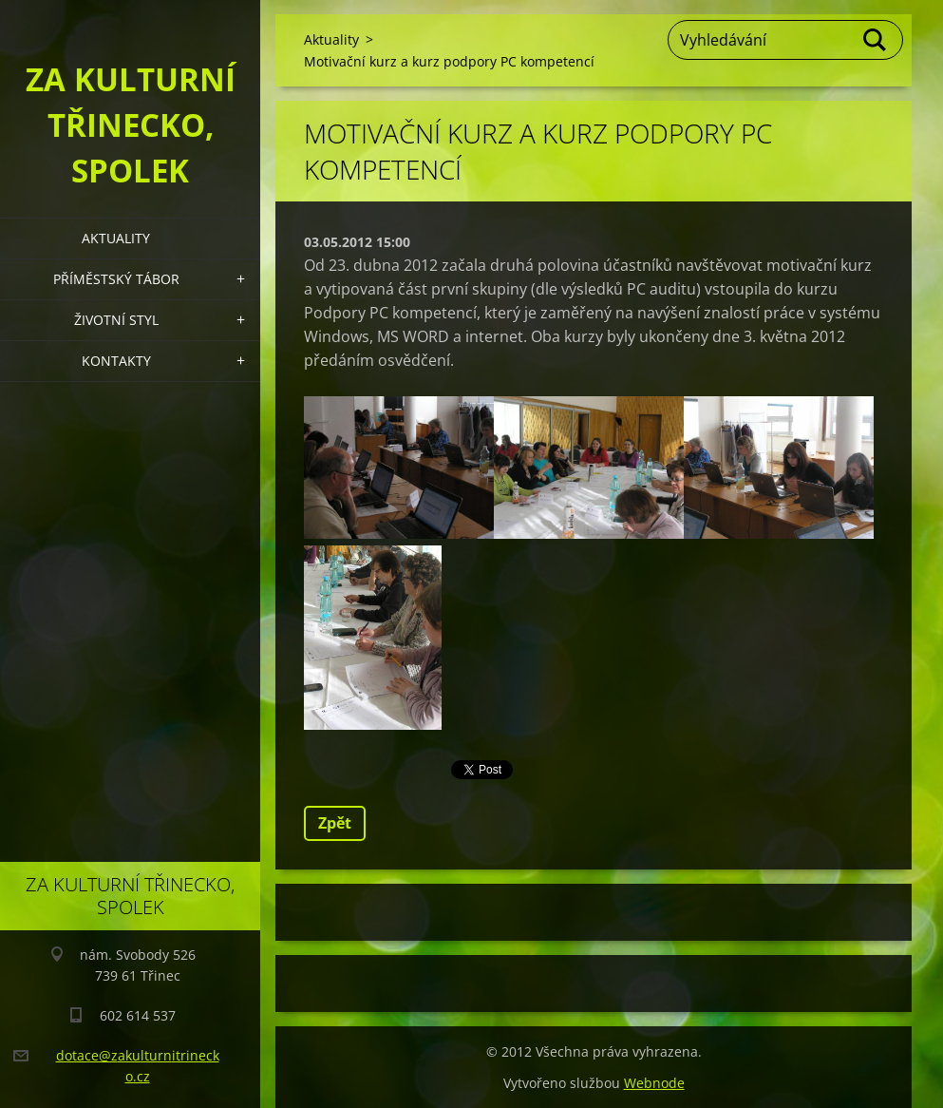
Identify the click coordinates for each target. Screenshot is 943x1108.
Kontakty (116, 361)
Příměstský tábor (116, 279)
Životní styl (116, 320)
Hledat (875, 40)
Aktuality (116, 238)
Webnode (654, 1083)
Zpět (334, 822)
